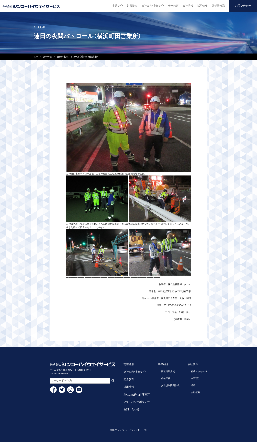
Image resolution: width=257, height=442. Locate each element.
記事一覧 (47, 56)
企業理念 (195, 378)
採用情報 (202, 5)
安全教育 (173, 5)
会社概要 (195, 392)
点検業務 (165, 378)
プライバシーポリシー (136, 401)
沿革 (193, 385)
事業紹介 (117, 5)
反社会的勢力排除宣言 (136, 394)
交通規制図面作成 (170, 385)
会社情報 (188, 5)
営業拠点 (132, 5)
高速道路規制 (168, 371)
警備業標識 (218, 5)
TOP (36, 56)
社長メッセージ (199, 371)
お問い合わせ (243, 5)
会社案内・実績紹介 (153, 5)
